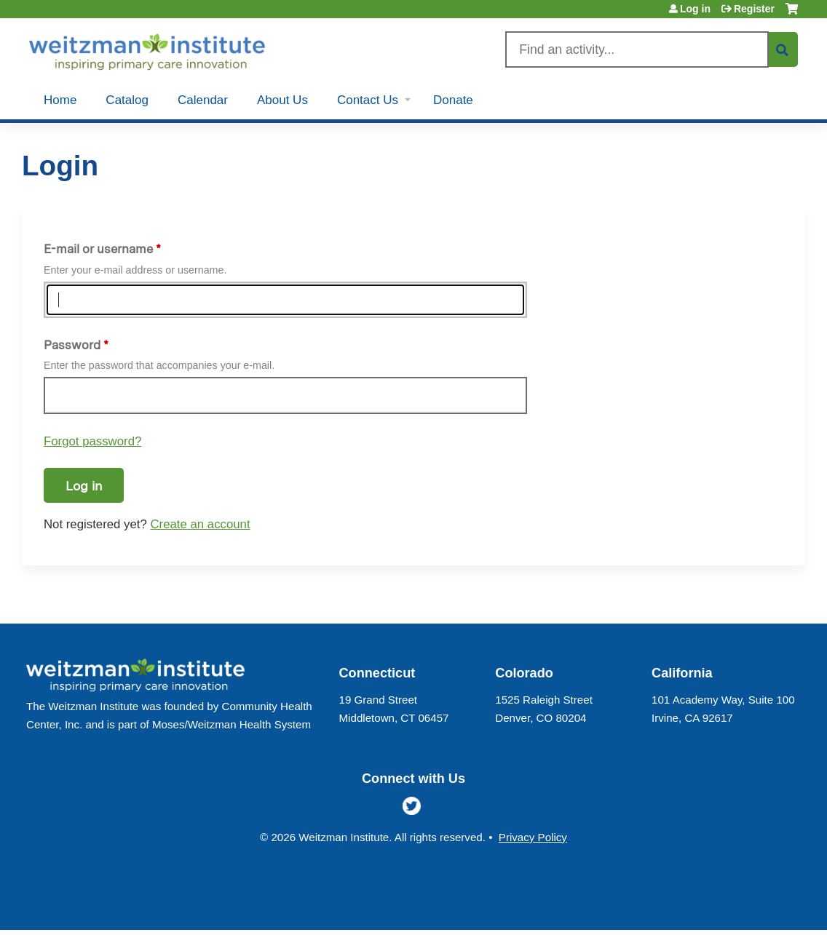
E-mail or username (98, 249)
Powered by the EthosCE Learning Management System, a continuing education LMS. (753, 906)
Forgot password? (92, 441)
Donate (453, 100)
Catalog (127, 100)
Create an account (200, 524)
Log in (695, 9)
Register (754, 9)
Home (60, 100)
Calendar (203, 100)
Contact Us (367, 100)
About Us (282, 100)
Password (72, 345)
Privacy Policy (533, 837)
